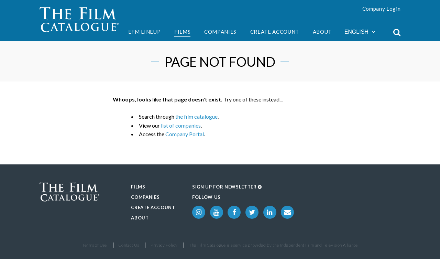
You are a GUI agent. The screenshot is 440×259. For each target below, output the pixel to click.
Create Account (274, 32)
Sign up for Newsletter (227, 187)
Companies (220, 32)
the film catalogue (196, 116)
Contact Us (129, 245)
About (322, 32)
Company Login (381, 9)
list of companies (181, 125)
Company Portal (184, 134)
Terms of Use (94, 245)
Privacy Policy (164, 245)
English (359, 32)
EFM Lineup (144, 32)
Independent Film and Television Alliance (319, 245)
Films (182, 32)
